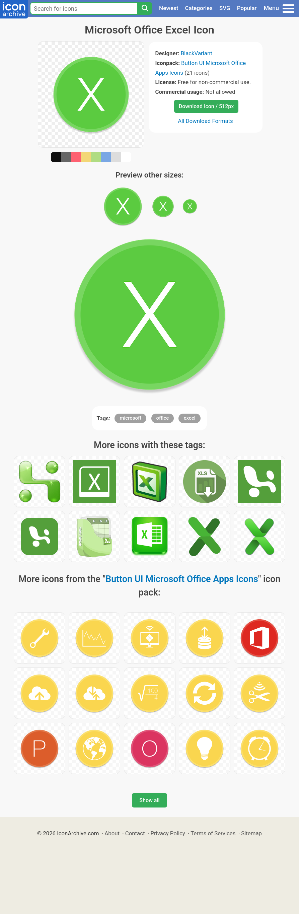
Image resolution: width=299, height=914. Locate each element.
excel (189, 418)
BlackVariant (196, 53)
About (112, 833)
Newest (168, 8)
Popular (247, 8)
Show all (149, 800)
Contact (135, 833)
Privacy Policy (167, 833)
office (162, 418)
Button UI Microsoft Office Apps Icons (181, 579)
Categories (199, 8)
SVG (224, 8)
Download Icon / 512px (206, 106)
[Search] (144, 8)
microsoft (130, 418)
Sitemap (251, 833)
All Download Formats (205, 121)
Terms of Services (213, 833)
